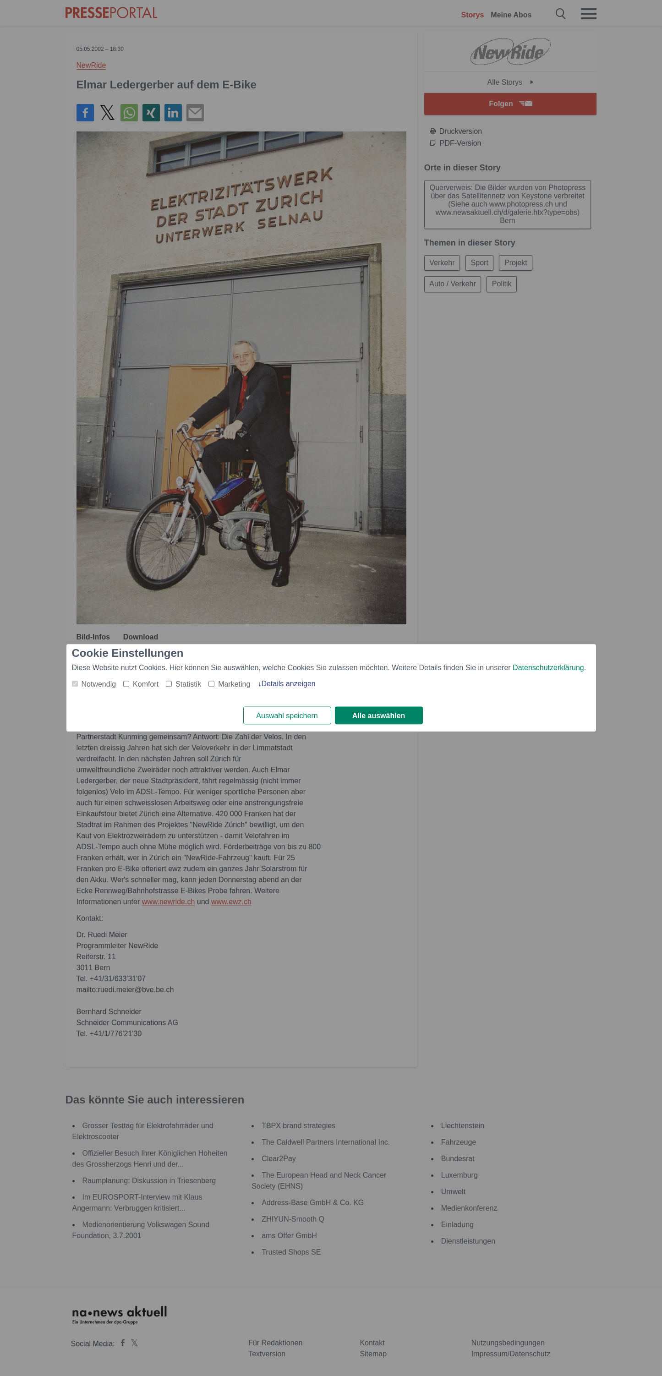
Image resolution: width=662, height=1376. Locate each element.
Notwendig (99, 684)
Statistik (188, 684)
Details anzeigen (288, 684)
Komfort (146, 684)
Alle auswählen (378, 716)
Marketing (234, 684)
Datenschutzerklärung (548, 668)
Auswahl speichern (286, 716)
